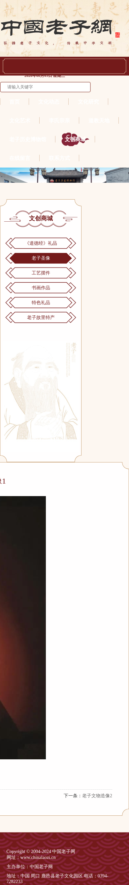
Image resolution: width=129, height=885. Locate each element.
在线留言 (19, 158)
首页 (14, 102)
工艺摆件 (41, 272)
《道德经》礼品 (41, 243)
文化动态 (48, 102)
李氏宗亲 (59, 120)
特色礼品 (41, 302)
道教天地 (99, 120)
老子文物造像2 (97, 795)
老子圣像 (41, 258)
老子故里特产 (41, 317)
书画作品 (41, 287)
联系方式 (59, 158)
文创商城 (75, 139)
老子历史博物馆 (27, 139)
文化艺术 (19, 120)
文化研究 (88, 102)
